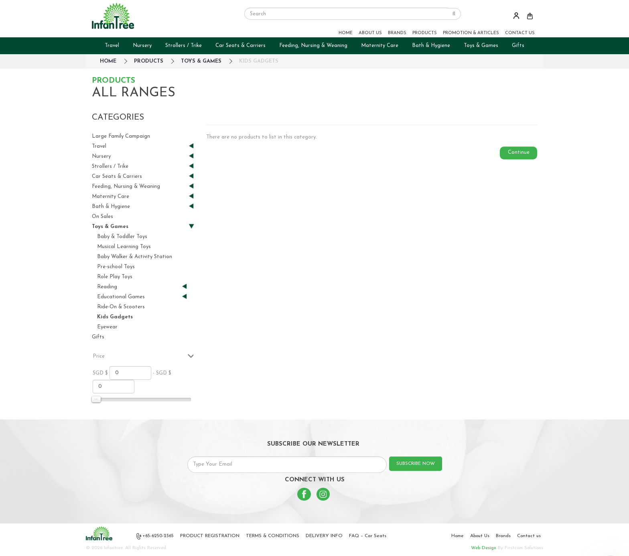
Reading (139, 286)
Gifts (518, 45)
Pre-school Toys (116, 266)
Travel (112, 45)
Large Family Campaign (121, 136)
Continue (519, 152)
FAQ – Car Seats (367, 536)
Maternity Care (379, 45)
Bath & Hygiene (431, 45)
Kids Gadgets (258, 61)
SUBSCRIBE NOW (415, 463)
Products (148, 61)
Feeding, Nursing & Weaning (313, 45)
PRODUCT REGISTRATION (209, 536)
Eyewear (107, 327)
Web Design (483, 548)
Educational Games (139, 296)
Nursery (142, 45)
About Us (479, 536)
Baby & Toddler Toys (122, 236)
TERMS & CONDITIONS (272, 536)
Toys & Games (481, 45)
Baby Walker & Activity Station (134, 256)
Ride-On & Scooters (121, 307)
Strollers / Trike (183, 45)
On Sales (102, 216)
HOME (346, 33)
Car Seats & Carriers (240, 45)
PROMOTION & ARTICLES (471, 33)
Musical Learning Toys (124, 246)
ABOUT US (370, 33)
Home (457, 536)
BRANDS (397, 33)
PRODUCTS (424, 33)
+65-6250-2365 (155, 536)
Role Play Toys (114, 276)
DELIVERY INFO (324, 536)
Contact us (529, 536)
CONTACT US (520, 33)
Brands (503, 536)
